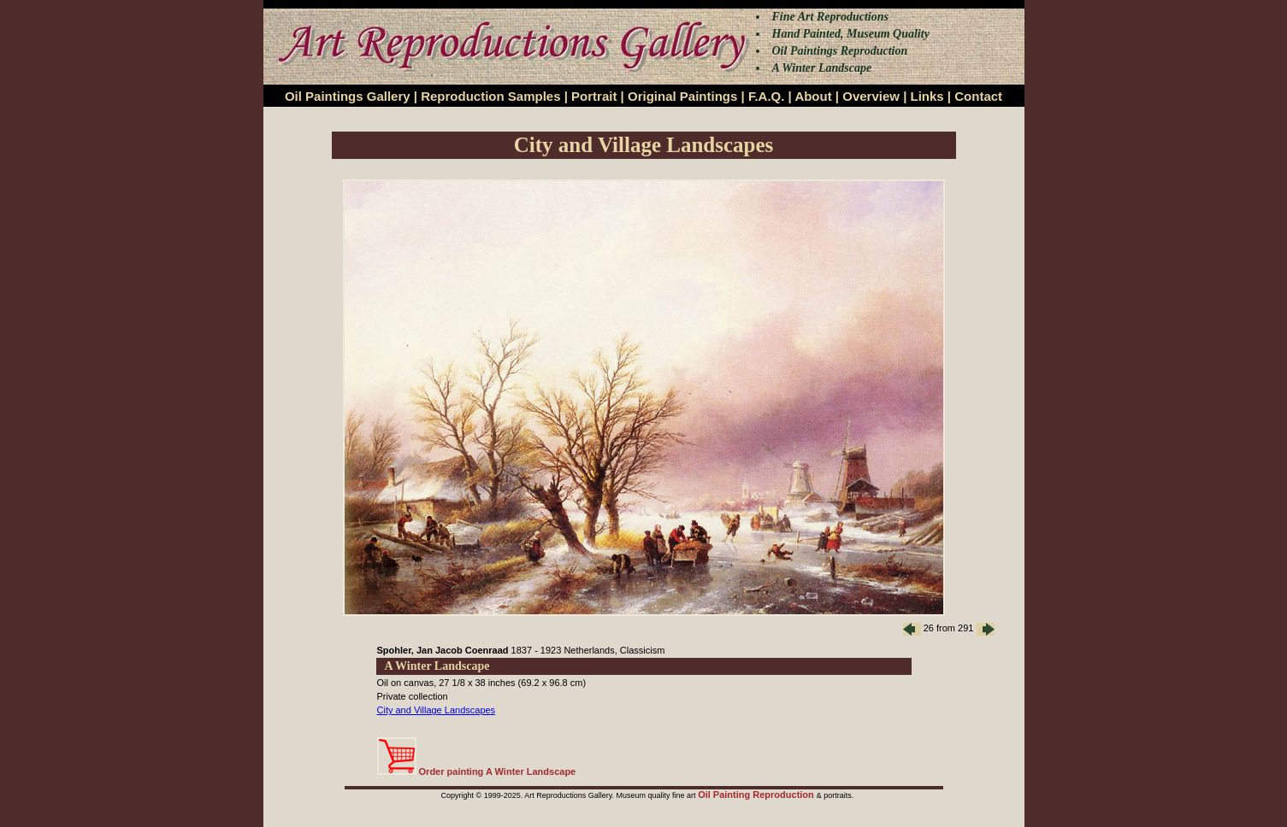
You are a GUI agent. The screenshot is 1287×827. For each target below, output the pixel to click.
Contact (978, 96)
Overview (871, 96)
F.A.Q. (766, 96)
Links (927, 96)
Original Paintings (682, 96)
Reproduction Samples (490, 96)
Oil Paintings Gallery (347, 96)
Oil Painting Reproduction (757, 794)
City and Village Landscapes (436, 710)
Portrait (594, 96)
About (812, 96)
